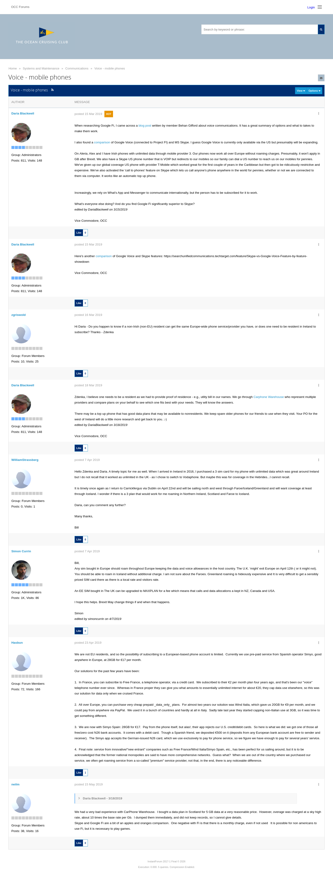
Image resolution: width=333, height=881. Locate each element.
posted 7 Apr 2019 (87, 460)
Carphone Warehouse (269, 397)
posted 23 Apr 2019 (88, 642)
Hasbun (17, 642)
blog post (145, 125)
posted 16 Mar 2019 (88, 315)
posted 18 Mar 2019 (88, 385)
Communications (76, 68)
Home (13, 68)
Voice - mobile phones (109, 68)
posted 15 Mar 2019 (88, 114)
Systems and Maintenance (41, 68)
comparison (102, 142)
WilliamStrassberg (24, 460)
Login (311, 7)
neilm (15, 784)
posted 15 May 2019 (89, 784)
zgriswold (18, 315)
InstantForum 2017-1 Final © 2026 (166, 861)
